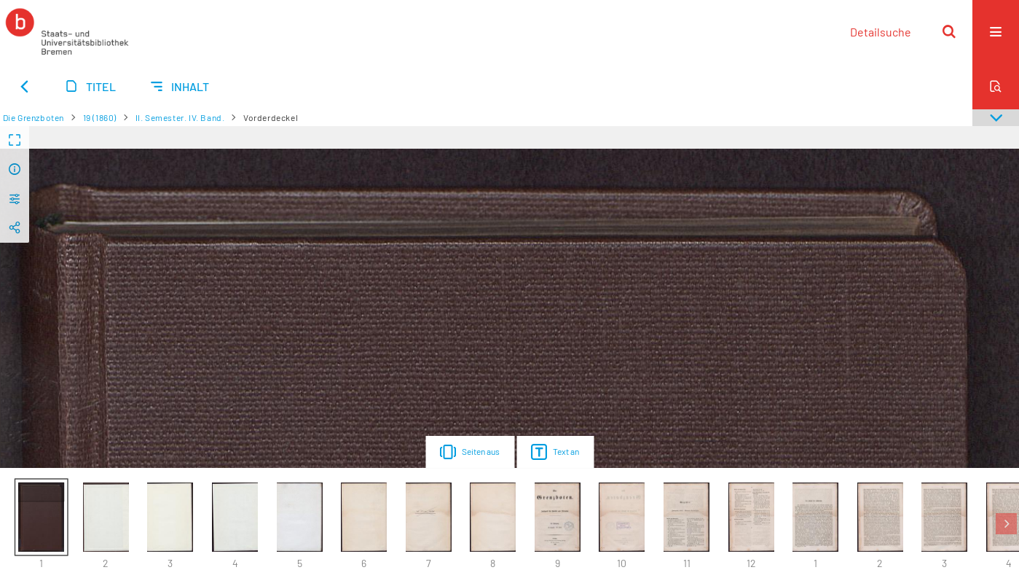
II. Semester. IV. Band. (180, 117)
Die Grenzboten (33, 117)
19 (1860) (100, 117)
